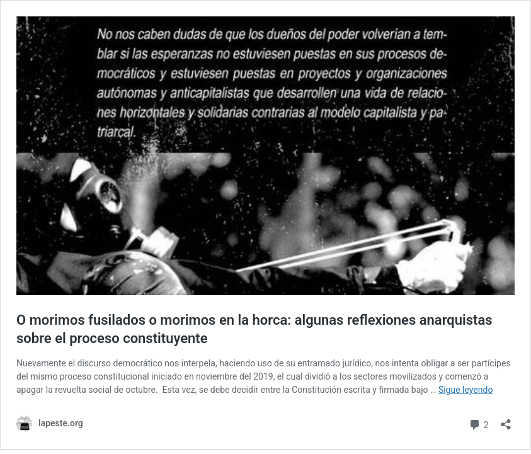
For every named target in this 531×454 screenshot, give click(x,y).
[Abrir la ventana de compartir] (506, 420)
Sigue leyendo (465, 390)
